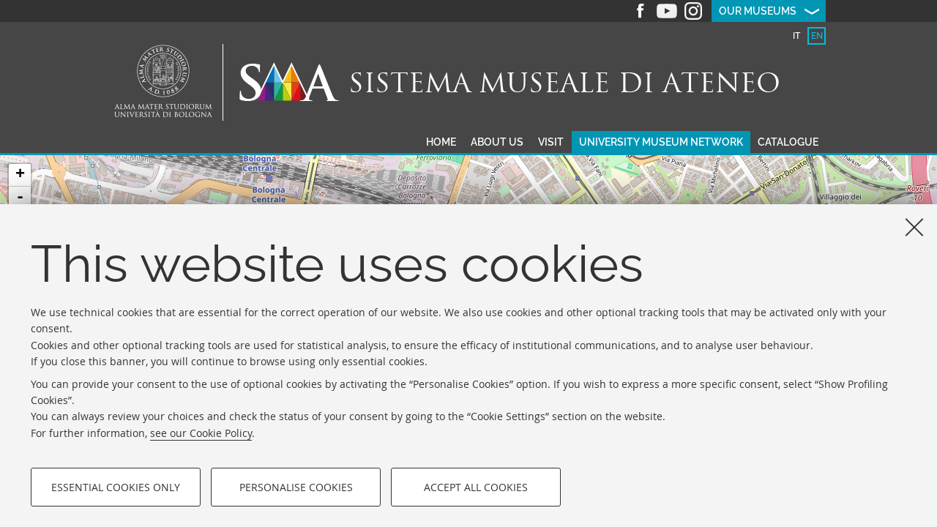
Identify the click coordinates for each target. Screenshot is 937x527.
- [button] (20, 198)
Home (441, 142)
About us (497, 142)
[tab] (796, 36)
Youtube (667, 11)
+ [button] (20, 175)
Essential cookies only (115, 487)
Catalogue (788, 142)
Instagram (693, 11)
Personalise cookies (296, 487)
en (817, 36)
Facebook (641, 11)
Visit (551, 142)
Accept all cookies (476, 487)
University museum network (661, 142)
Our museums (757, 11)
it (796, 36)
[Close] (914, 227)
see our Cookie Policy (201, 433)
